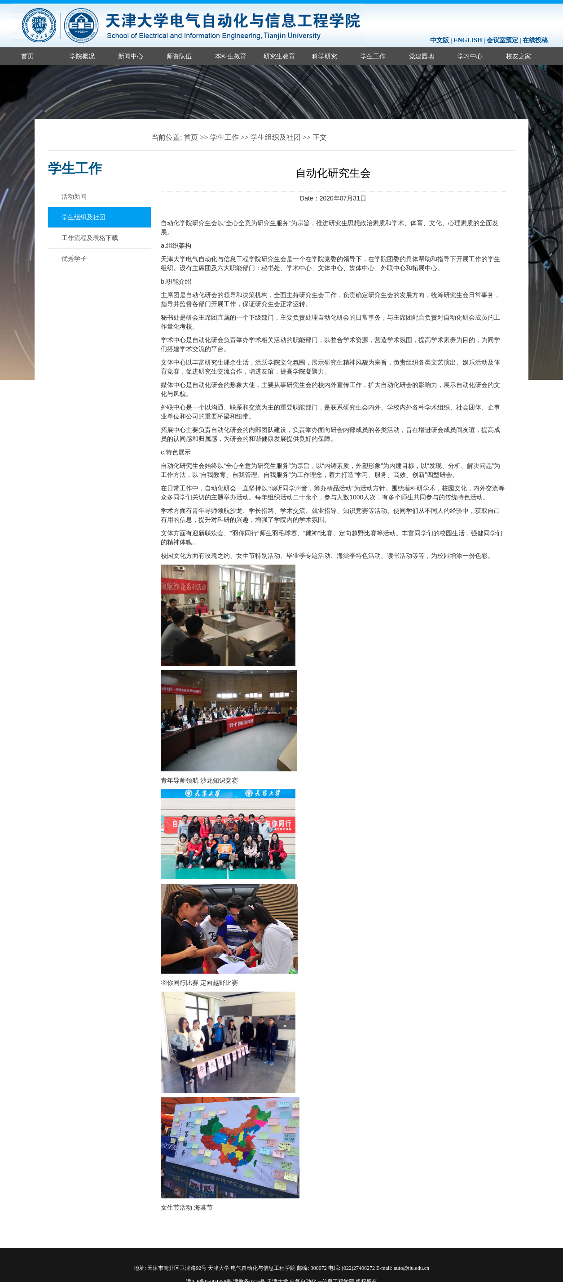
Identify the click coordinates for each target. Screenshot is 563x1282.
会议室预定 (502, 40)
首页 (27, 56)
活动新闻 (74, 196)
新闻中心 (130, 56)
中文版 (439, 40)
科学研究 (324, 56)
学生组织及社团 (276, 137)
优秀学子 (74, 258)
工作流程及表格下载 (90, 237)
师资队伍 (179, 56)
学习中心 (470, 56)
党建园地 (421, 56)
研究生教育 (279, 56)
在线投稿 (535, 40)
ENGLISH (467, 40)
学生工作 (373, 56)
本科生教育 (230, 56)
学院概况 (82, 56)
